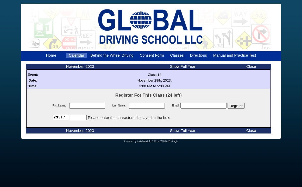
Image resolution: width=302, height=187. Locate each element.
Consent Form (152, 55)
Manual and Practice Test (234, 55)
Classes (177, 55)
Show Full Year (183, 66)
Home (51, 55)
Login (175, 141)
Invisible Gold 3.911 (147, 141)
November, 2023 (80, 66)
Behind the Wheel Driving (111, 55)
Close (251, 66)
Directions (198, 55)
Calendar (76, 55)
